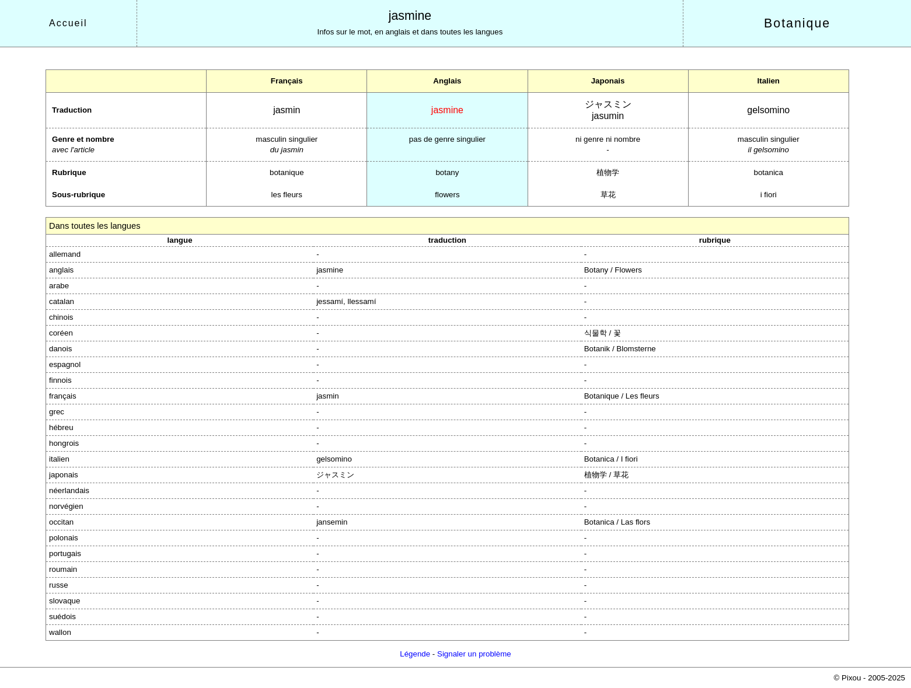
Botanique (797, 23)
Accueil (68, 23)
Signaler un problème (474, 653)
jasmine (410, 16)
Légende (415, 653)
